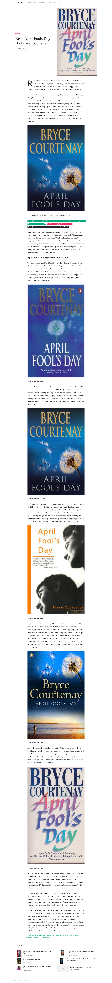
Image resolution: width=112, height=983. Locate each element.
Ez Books (16, 980)
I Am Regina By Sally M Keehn (31, 959)
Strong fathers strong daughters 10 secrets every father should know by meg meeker (56, 221)
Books (54, 2)
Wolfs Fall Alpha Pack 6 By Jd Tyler (80, 967)
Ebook (60, 2)
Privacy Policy (42, 2)
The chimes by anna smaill (37, 224)
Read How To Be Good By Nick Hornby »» (68, 935)
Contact (29, 2)
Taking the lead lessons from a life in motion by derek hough (48, 227)
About (49, 2)
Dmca (34, 2)
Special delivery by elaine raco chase (59, 224)
